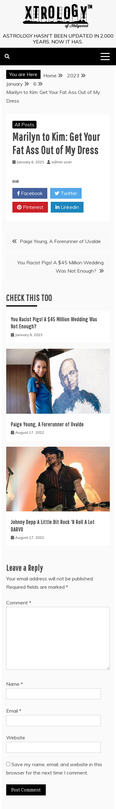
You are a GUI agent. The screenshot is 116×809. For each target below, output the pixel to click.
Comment (18, 603)
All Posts (24, 124)
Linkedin (67, 207)
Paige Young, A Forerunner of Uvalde (60, 241)
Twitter (66, 193)
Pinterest (30, 207)
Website (15, 737)
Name (14, 684)
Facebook (30, 193)
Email (13, 711)
